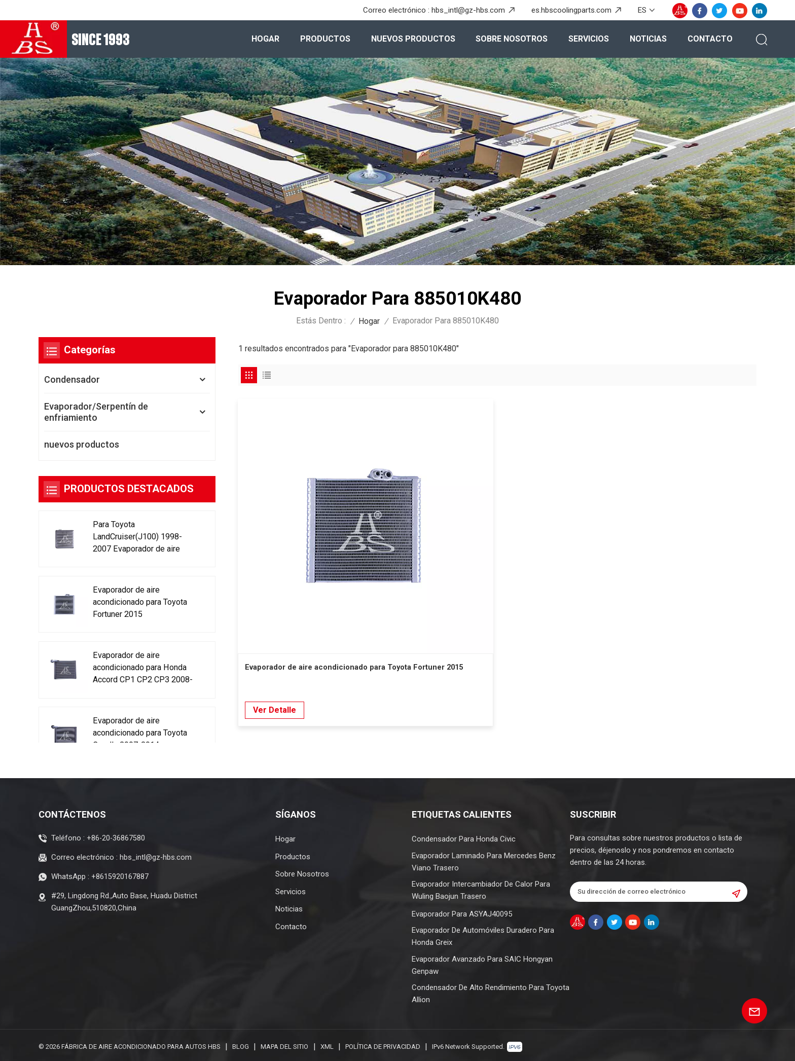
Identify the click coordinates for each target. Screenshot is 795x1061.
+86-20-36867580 (116, 835)
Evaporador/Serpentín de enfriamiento (96, 412)
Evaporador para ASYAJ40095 (462, 911)
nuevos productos (413, 39)
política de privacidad (382, 1043)
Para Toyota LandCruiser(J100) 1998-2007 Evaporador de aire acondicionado (143, 538)
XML (327, 1043)
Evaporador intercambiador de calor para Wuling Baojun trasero (481, 887)
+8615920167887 (120, 872)
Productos (325, 39)
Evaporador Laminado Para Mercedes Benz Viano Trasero (484, 858)
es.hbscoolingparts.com (571, 10)
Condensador (72, 379)
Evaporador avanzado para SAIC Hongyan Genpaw (482, 962)
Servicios (588, 39)
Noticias (648, 39)
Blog (240, 1043)
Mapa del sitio (284, 1043)
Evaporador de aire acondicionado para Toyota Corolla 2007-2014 (134, 737)
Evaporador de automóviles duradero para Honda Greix (483, 933)
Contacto (710, 39)
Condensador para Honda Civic (464, 836)
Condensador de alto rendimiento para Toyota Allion (490, 991)
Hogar (265, 39)
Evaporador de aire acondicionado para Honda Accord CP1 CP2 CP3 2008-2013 (140, 671)
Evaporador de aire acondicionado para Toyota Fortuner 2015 (135, 604)
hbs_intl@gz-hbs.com (468, 10)
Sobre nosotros (512, 39)
